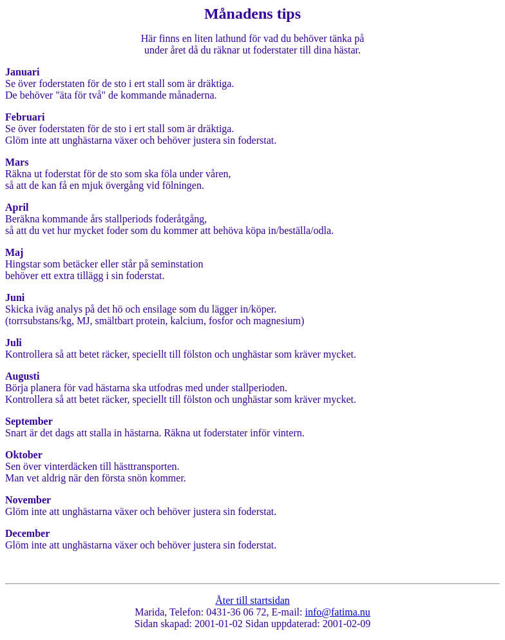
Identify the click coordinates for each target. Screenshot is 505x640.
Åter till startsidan (252, 600)
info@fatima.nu (337, 611)
